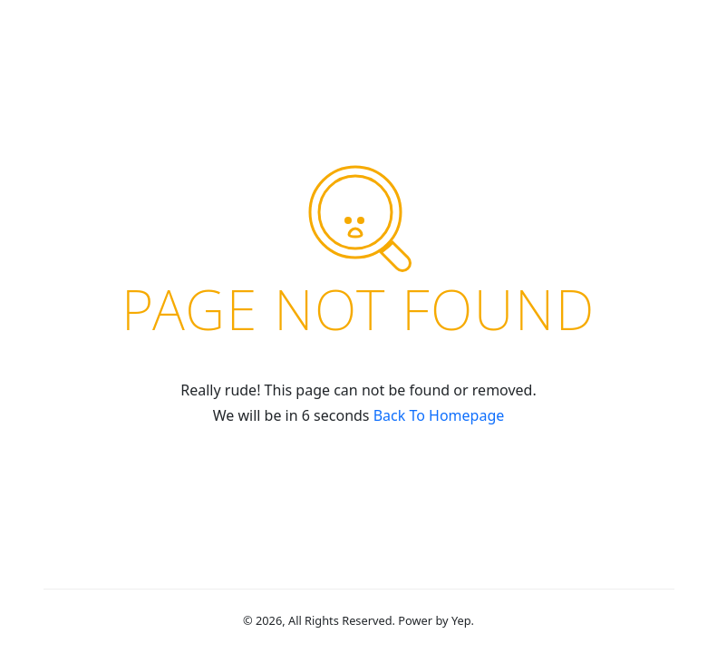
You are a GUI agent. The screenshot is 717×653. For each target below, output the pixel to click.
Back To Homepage (439, 415)
